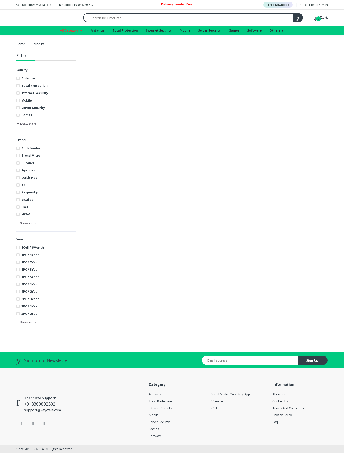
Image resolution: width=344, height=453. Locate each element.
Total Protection (125, 30)
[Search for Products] (188, 17)
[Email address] (250, 360)
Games (234, 30)
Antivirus (97, 30)
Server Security (209, 30)
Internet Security (159, 30)
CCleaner (217, 401)
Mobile (185, 30)
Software (254, 30)
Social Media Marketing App (230, 394)
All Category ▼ (71, 30)
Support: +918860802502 (76, 5)
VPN (214, 408)
